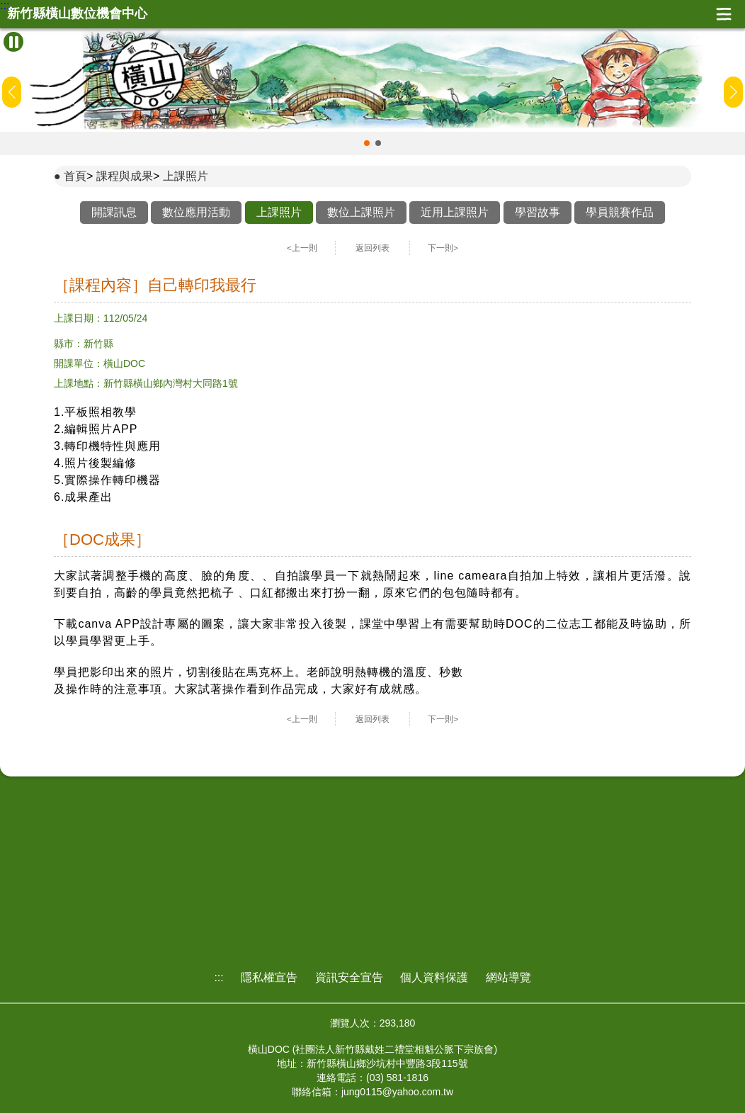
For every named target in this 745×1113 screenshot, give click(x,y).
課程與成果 (124, 176)
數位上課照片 (361, 212)
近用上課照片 (455, 212)
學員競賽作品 (620, 212)
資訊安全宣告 (349, 977)
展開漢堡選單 (724, 14)
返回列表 (372, 248)
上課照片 (185, 176)
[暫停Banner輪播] (13, 42)
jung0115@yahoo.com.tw (397, 1091)
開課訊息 (114, 212)
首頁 (75, 176)
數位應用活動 (196, 212)
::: (4, 5)
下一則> (443, 248)
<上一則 (302, 248)
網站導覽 (508, 977)
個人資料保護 (434, 977)
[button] (367, 143)
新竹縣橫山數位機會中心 (77, 14)
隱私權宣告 (269, 977)
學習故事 (537, 212)
